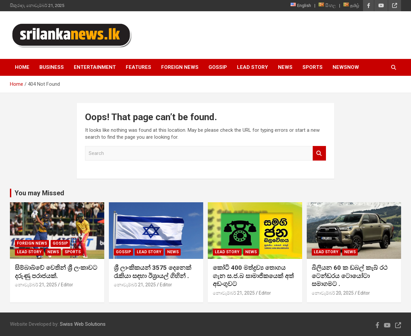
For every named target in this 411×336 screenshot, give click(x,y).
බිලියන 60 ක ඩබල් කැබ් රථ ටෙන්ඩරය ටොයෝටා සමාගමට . (350, 276)
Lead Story (252, 67)
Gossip (217, 67)
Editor (67, 284)
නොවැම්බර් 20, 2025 (333, 293)
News (285, 67)
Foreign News (180, 67)
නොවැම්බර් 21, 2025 (36, 284)
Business (51, 67)
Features (138, 67)
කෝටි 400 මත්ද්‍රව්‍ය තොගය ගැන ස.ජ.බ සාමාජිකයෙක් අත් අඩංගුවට (253, 276)
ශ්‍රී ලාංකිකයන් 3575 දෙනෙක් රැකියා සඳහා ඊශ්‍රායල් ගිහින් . (152, 272)
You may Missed (39, 193)
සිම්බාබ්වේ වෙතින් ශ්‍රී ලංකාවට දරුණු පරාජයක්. (56, 272)
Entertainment (95, 67)
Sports (312, 67)
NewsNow (346, 67)
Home (22, 67)
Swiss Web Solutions (83, 324)
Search (319, 153)
